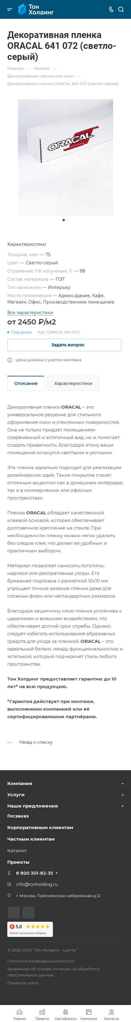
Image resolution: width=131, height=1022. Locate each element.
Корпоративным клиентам (40, 827)
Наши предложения (32, 806)
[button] (64, 220)
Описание (26, 383)
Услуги (16, 794)
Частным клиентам (31, 839)
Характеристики (73, 383)
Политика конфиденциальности (40, 961)
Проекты (18, 862)
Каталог (17, 850)
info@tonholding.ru (37, 884)
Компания (19, 783)
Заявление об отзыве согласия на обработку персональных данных (53, 971)
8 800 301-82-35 (34, 873)
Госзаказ (18, 816)
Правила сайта (22, 982)
